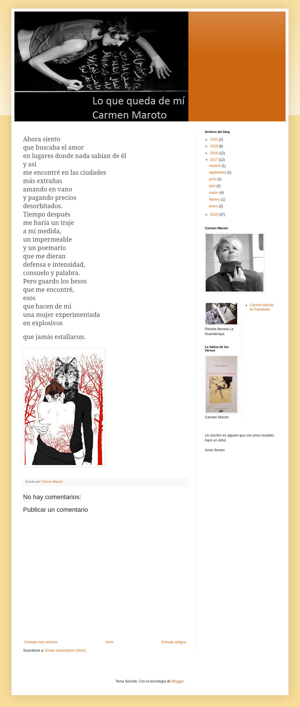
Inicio (110, 642)
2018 (214, 153)
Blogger (177, 681)
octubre (215, 166)
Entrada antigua (174, 642)
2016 (214, 215)
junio (213, 179)
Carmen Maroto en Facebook (262, 307)
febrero (215, 200)
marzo (214, 193)
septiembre (218, 172)
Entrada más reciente (41, 642)
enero (214, 206)
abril (212, 186)
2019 (214, 146)
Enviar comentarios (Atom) (65, 650)
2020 (214, 140)
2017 (214, 160)
